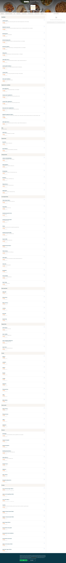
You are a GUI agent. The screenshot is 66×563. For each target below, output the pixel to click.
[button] (45, 13)
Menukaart (26, 1)
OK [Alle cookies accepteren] (23, 560)
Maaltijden (2, 13)
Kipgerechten (43, 13)
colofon (41, 1)
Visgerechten (18, 13)
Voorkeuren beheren (33, 557)
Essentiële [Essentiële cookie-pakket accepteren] (31, 560)
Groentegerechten (30, 13)
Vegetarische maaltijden (8, 13)
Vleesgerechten (24, 13)
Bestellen (56, 22)
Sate (14, 13)
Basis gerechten (37, 13)
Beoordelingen (32, 1)
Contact (37, 1)
